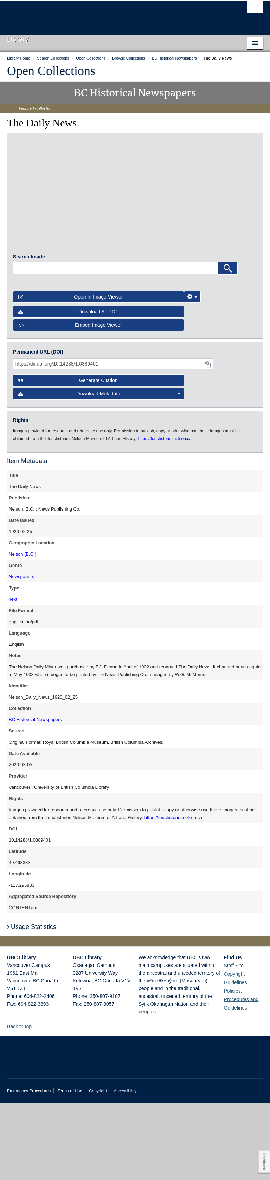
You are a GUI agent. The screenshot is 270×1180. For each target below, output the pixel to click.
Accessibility (125, 1168)
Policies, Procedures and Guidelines (241, 1076)
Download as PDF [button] (68, 389)
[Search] (228, 345)
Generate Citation (68, 457)
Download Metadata (99, 471)
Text (13, 676)
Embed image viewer (70, 402)
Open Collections (51, 71)
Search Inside (29, 333)
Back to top (22, 1103)
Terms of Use (70, 1168)
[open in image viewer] (43, 186)
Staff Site (234, 1042)
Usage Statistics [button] (31, 1003)
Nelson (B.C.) (22, 631)
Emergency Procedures (29, 1168)
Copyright (98, 1168)
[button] (35, 1103)
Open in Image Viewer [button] (70, 374)
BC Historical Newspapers (35, 796)
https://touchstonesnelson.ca (173, 894)
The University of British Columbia (116, 14)
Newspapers (21, 653)
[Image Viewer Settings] (192, 374)
